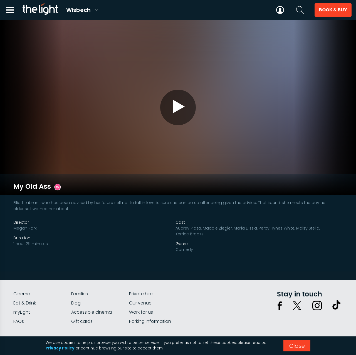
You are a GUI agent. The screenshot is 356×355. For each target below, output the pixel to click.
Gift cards (82, 297)
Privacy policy (286, 318)
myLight (21, 288)
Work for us (141, 288)
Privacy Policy (60, 348)
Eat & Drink (24, 279)
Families (79, 270)
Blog (76, 279)
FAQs (18, 297)
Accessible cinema (91, 288)
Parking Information (150, 297)
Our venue (140, 279)
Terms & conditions (323, 318)
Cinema (21, 270)
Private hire (141, 270)
